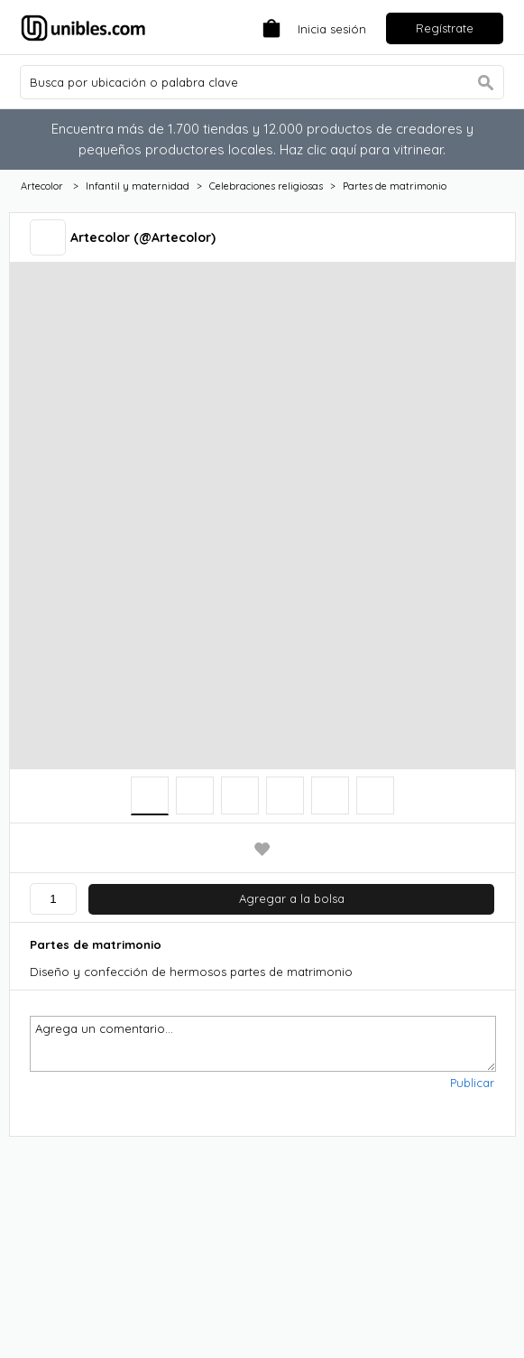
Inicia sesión (332, 29)
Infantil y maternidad (137, 186)
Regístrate (444, 28)
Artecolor (43, 186)
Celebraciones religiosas (266, 186)
